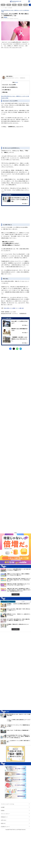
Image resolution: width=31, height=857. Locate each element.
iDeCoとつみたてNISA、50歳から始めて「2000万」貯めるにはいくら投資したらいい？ (18, 610)
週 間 (8, 601)
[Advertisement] (11, 63)
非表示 (16, 82)
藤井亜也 (5, 17)
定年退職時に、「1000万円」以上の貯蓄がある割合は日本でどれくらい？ (18, 604)
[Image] (15, 1)
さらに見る (16, 594)
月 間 (23, 601)
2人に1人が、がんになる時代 (9, 85)
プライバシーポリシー (5, 813)
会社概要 (2, 807)
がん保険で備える (6, 90)
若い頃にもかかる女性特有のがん (10, 87)
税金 (20, 4)
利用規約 (2, 810)
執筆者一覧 (3, 823)
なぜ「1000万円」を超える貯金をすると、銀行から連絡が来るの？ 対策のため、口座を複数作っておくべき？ (18, 620)
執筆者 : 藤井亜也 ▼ (9, 76)
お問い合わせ (3, 820)
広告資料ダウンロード (5, 826)
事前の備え (5, 92)
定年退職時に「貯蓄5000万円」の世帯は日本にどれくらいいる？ (18, 625)
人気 (3, 4)
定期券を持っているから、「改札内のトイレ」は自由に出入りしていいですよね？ (18, 615)
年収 (9, 4)
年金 (26, 4)
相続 (14, 4)
